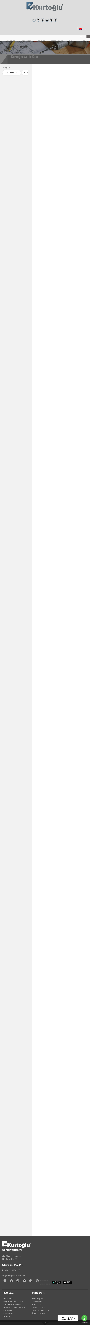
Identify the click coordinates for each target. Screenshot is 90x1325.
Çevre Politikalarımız (12, 1304)
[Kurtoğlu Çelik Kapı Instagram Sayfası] (51, 19)
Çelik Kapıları (37, 1304)
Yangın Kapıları (38, 1307)
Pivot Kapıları (37, 1298)
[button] (81, 29)
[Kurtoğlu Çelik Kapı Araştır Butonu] (84, 29)
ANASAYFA (10, 41)
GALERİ (82, 41)
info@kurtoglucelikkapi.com (13, 1275)
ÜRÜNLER (41, 41)
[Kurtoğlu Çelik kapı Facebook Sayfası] (6, 1280)
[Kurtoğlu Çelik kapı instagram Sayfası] (18, 1280)
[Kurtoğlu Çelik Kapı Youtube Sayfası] (47, 19)
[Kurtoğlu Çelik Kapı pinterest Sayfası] (55, 19)
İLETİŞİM (23, 47)
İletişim (7, 1316)
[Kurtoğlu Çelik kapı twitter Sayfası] (25, 1280)
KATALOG (10, 47)
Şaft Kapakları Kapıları (41, 1310)
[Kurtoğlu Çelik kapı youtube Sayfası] (12, 1280)
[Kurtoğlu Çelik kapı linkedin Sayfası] (31, 1280)
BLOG (71, 41)
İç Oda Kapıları (38, 1313)
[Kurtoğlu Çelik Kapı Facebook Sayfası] (34, 19)
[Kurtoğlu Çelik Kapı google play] (57, 1282)
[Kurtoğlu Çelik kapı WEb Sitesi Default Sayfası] (45, 1244)
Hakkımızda (8, 1298)
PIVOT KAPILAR (11, 72)
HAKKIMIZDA (26, 41)
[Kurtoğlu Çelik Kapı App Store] (67, 1282)
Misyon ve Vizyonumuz (13, 1301)
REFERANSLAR (57, 41)
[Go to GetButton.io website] (84, 1322)
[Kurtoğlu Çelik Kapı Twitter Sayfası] (38, 19)
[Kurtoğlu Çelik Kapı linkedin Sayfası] (42, 19)
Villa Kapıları (37, 1301)
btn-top (45, 1323)
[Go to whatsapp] (84, 1318)
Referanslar (8, 1313)
